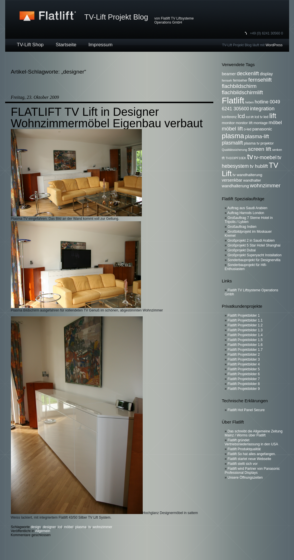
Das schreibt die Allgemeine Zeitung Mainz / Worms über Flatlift (254, 433)
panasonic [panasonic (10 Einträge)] (262, 128)
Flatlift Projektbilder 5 (244, 369)
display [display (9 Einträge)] (266, 74)
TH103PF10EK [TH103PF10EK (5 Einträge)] (236, 158)
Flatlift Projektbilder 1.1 (245, 320)
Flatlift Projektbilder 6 (244, 374)
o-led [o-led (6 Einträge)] (247, 129)
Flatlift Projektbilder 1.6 (245, 345)
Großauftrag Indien (242, 227)
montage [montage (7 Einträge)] (261, 123)
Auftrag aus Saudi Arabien (247, 208)
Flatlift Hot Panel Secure (246, 410)
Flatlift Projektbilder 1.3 (245, 330)
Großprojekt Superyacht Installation (255, 255)
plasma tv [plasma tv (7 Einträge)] (252, 143)
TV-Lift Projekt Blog (116, 17)
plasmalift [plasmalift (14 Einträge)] (232, 143)
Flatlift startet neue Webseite (249, 459)
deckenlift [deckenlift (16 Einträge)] (248, 73)
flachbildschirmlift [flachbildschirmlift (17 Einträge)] (242, 92)
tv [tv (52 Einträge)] (250, 156)
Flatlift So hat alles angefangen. (252, 454)
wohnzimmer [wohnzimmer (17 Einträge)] (265, 185)
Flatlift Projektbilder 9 (244, 389)
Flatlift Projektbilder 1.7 (245, 350)
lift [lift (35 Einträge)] (272, 116)
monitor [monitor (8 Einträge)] (228, 123)
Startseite (66, 44)
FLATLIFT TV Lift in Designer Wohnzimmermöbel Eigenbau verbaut (107, 117)
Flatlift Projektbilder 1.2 (245, 325)
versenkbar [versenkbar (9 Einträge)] (232, 180)
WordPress (274, 45)
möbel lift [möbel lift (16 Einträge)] (232, 129)
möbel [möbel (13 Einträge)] (275, 122)
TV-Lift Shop (30, 44)
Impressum (100, 44)
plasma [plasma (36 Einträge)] (233, 136)
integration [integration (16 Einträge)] (262, 108)
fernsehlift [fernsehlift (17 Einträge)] (260, 80)
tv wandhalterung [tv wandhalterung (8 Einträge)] (247, 175)
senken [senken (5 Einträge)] (277, 149)
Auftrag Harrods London (245, 213)
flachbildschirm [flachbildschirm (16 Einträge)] (239, 86)
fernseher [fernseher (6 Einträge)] (240, 80)
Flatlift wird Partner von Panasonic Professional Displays (252, 471)
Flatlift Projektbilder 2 (244, 355)
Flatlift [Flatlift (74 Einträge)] (233, 100)
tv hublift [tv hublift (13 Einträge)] (259, 166)
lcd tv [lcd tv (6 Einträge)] (259, 117)
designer (49, 527)
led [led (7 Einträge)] (266, 117)
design (36, 527)
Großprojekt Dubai (242, 250)
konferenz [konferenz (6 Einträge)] (229, 117)
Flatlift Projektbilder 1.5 (245, 340)
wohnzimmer (102, 527)
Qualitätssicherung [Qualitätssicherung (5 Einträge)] (234, 149)
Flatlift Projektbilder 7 (244, 379)
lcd (60, 527)
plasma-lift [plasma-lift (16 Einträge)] (257, 136)
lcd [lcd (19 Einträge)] (241, 116)
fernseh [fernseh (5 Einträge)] (227, 80)
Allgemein (42, 531)
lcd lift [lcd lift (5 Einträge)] (250, 117)
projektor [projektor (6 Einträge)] (267, 143)
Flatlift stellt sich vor (243, 464)
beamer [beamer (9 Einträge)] (229, 74)
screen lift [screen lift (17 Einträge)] (259, 149)
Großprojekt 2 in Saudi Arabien (251, 240)
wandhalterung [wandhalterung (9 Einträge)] (235, 186)
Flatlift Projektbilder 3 (244, 359)
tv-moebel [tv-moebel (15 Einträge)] (265, 157)
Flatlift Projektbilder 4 (244, 364)
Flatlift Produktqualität (244, 449)
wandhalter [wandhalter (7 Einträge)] (252, 180)
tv (89, 527)
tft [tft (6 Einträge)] (223, 158)
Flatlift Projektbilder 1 (244, 315)
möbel (69, 527)
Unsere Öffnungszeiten (245, 478)
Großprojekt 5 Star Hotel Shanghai (254, 245)
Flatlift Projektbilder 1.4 (245, 335)
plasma (80, 527)
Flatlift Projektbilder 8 (244, 384)
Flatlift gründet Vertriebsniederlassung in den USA (251, 442)
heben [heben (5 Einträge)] (249, 102)
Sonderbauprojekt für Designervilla (254, 260)
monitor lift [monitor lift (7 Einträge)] (244, 123)
